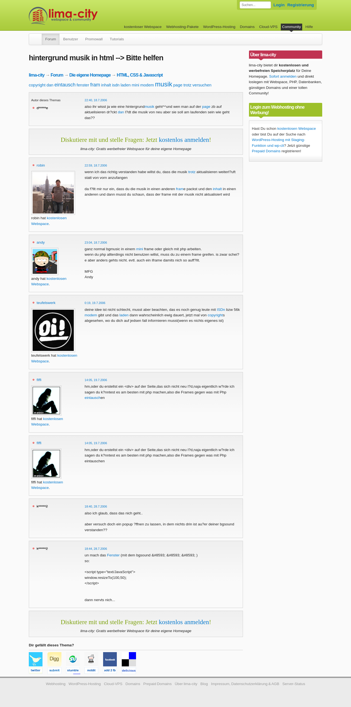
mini (135, 85)
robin (41, 165)
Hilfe (309, 27)
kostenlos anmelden (184, 139)
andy (41, 242)
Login (279, 4)
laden (126, 85)
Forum (50, 39)
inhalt (106, 85)
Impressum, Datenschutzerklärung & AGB (245, 684)
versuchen (202, 85)
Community (291, 27)
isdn (116, 85)
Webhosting (56, 684)
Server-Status (293, 684)
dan (50, 85)
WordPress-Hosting (219, 27)
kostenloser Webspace (143, 27)
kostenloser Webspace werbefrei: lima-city (83, 16)
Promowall (94, 39)
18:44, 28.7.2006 (96, 548)
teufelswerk (46, 303)
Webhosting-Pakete (182, 27)
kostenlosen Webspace (296, 128)
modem (147, 85)
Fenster (113, 555)
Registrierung (300, 4)
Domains (247, 27)
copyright (37, 85)
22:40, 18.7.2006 (96, 100)
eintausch (64, 85)
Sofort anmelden (283, 76)
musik (163, 84)
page (177, 85)
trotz (187, 85)
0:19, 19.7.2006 (95, 303)
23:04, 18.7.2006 (96, 242)
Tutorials (117, 39)
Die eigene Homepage (90, 74)
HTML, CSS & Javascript (140, 74)
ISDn (221, 310)
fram (95, 85)
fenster (83, 85)
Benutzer (70, 39)
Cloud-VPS (268, 27)
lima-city (36, 74)
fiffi (39, 380)
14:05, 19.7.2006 (96, 380)
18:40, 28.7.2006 (96, 506)
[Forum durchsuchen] (255, 5)
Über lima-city (186, 684)
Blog (204, 684)
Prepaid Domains (266, 151)
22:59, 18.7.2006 (96, 165)
